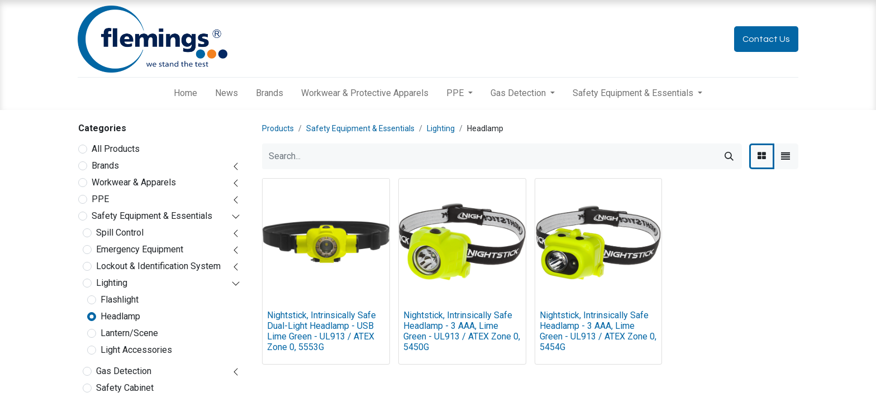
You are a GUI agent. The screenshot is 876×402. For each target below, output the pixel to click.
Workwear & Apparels (134, 182)
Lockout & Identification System (158, 266)
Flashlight (120, 299)
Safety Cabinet (125, 387)
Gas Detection (123, 371)
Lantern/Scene (129, 333)
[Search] (729, 156)
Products (278, 128)
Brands (105, 165)
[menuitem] (185, 93)
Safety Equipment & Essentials (152, 215)
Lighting (111, 282)
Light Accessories (136, 349)
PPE (100, 199)
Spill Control (120, 232)
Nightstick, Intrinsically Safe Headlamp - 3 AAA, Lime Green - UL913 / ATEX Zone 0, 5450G (461, 331)
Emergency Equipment (139, 249)
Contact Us (766, 39)
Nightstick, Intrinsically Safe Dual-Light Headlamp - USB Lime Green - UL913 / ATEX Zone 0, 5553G (321, 331)
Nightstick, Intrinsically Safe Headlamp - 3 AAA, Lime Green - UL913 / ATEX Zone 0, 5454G (598, 331)
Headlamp (120, 316)
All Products (116, 148)
